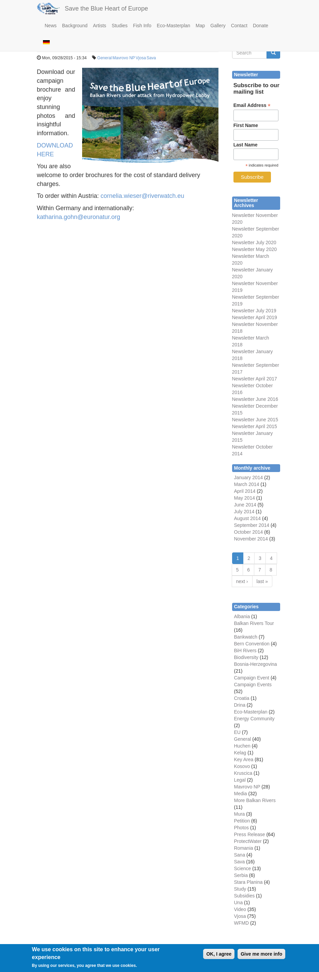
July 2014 (244, 511)
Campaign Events (253, 684)
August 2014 (247, 518)
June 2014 (245, 504)
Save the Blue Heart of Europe (106, 8)
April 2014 (245, 491)
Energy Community (254, 718)
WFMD (241, 923)
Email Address (252, 105)
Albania (242, 616)
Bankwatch (245, 637)
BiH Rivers (245, 650)
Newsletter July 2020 (254, 242)
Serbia (241, 875)
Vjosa (141, 58)
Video (240, 909)
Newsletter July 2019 (254, 310)
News (51, 25)
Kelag (240, 752)
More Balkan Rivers (255, 800)
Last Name (245, 144)
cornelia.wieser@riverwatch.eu (142, 195)
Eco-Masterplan (173, 25)
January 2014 (248, 477)
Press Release (249, 834)
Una (238, 902)
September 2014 (252, 525)
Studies (120, 25)
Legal (240, 780)
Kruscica (243, 773)
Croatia (241, 698)
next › (242, 581)
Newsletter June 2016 (255, 399)
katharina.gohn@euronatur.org (78, 217)
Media (240, 793)
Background (75, 25)
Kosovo (242, 766)
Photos (241, 827)
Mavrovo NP (123, 58)
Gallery (217, 25)
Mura (239, 814)
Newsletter (243, 365)
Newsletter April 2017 (254, 378)
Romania (243, 848)
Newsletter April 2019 (254, 317)
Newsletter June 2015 (255, 419)
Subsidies (244, 895)
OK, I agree (218, 957)
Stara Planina (248, 882)
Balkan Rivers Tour (254, 623)
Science (242, 868)
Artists (99, 25)
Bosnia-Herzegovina (255, 664)
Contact (239, 25)
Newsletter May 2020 (254, 249)
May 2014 (244, 498)
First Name (245, 125)
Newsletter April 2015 (254, 426)
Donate (260, 25)
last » (262, 581)
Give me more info (261, 957)
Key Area (244, 759)
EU (237, 732)
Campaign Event (252, 677)
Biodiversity (246, 657)
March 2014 (246, 484)
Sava (151, 58)
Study (240, 889)
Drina (239, 705)
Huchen (242, 746)
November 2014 (251, 539)
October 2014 (248, 532)
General (104, 58)
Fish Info (142, 25)
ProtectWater (248, 841)
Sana (239, 855)
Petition (242, 821)
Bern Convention (252, 643)
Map (200, 25)
